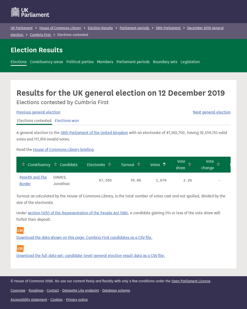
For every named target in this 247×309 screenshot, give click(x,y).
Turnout (127, 164)
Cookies (56, 300)
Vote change (207, 164)
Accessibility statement (29, 300)
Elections (19, 62)
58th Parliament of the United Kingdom (94, 132)
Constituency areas (46, 62)
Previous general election (38, 112)
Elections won (67, 120)
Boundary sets (165, 62)
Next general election (212, 112)
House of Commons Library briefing (63, 149)
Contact (53, 291)
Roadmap (36, 291)
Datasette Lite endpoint (80, 291)
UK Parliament (22, 28)
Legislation (190, 62)
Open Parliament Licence (191, 281)
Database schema (116, 291)
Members (105, 62)
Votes (155, 164)
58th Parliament (168, 28)
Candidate (69, 164)
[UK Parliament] (30, 12)
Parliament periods (135, 28)
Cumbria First (41, 35)
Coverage (18, 291)
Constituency (39, 164)
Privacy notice (77, 300)
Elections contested (34, 120)
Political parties (80, 62)
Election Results (100, 28)
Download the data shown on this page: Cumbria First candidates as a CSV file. (84, 237)
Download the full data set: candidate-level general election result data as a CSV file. (90, 255)
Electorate (96, 164)
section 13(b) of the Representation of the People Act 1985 (78, 213)
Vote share (180, 164)
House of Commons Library (60, 28)
